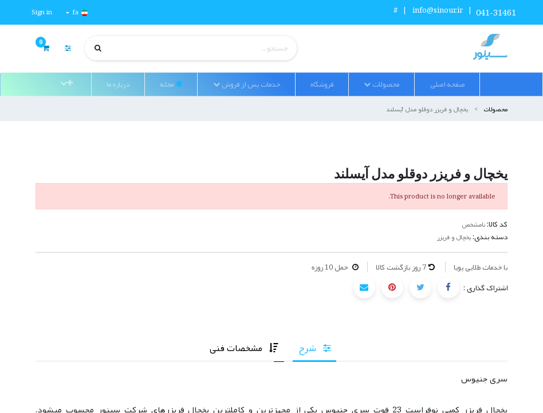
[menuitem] (446, 84)
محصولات (495, 108)
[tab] (314, 348)
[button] (66, 83)
